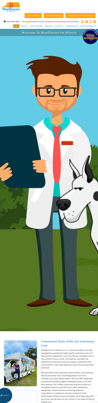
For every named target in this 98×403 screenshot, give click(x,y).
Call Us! (4, 395)
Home (16, 24)
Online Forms (53, 14)
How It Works (36, 24)
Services (49, 24)
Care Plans (33, 14)
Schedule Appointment (80, 14)
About (23, 24)
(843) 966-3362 (13, 20)
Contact (58, 24)
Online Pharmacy (88, 24)
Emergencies (72, 24)
